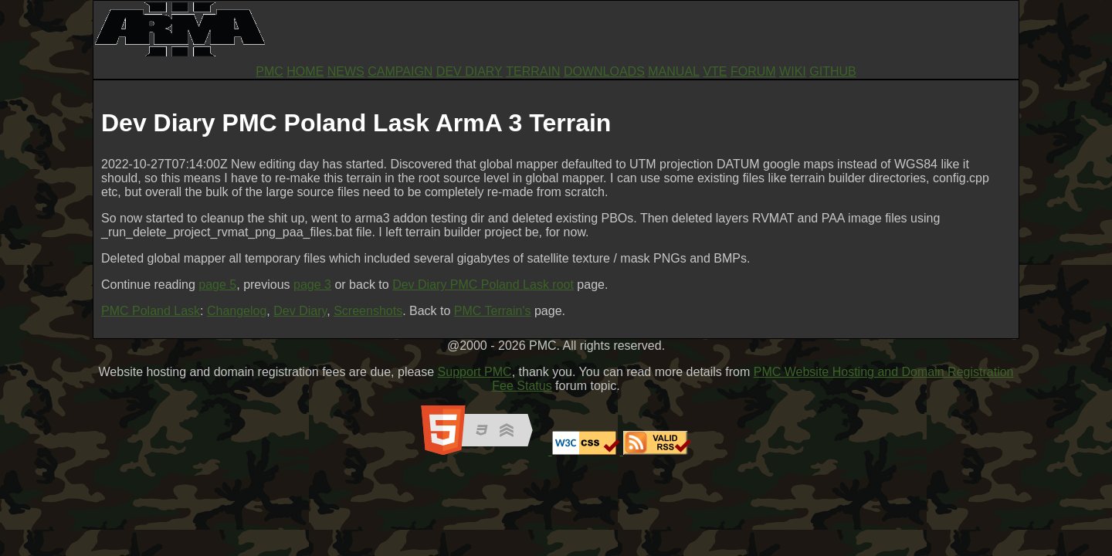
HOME (305, 71)
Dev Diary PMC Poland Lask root (483, 284)
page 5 (217, 284)
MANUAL (674, 71)
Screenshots (368, 310)
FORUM (753, 71)
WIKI (792, 71)
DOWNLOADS (604, 71)
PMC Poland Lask (150, 310)
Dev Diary (300, 310)
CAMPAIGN (400, 71)
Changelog (236, 310)
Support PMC (475, 371)
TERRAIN (533, 71)
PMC (269, 71)
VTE (715, 71)
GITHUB (832, 71)
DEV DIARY (469, 71)
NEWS (345, 71)
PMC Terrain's (492, 310)
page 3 (312, 284)
